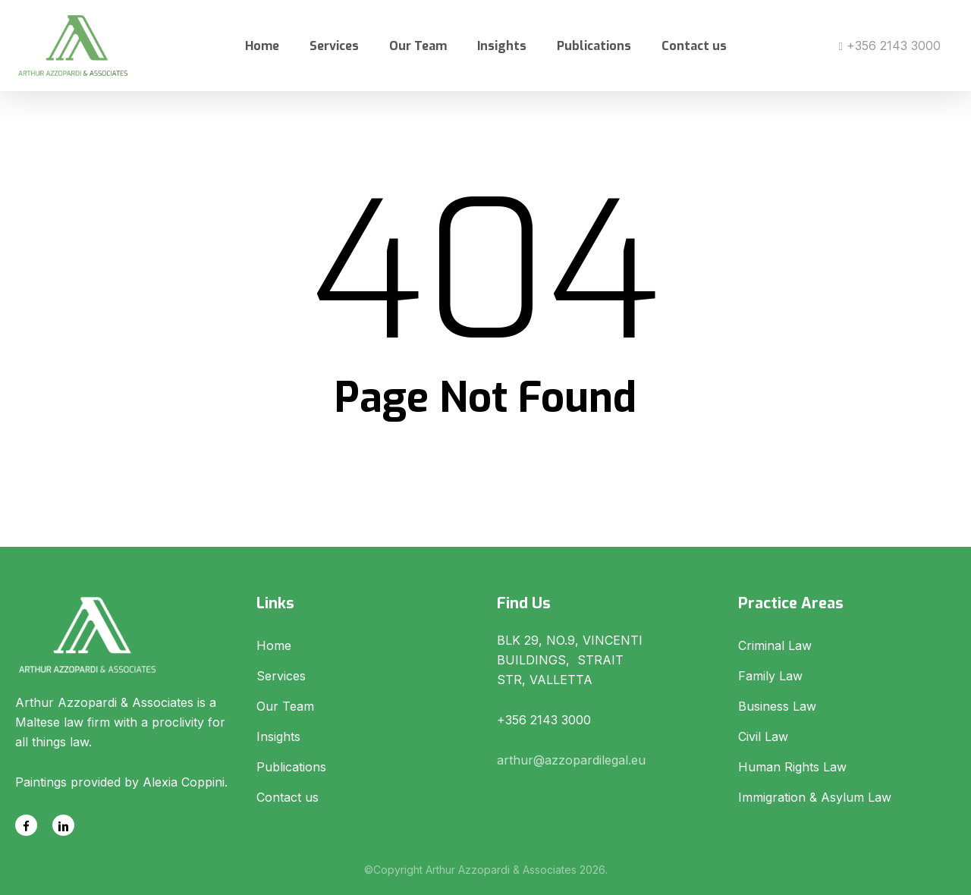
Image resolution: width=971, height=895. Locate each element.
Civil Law (763, 736)
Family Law (770, 675)
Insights (278, 736)
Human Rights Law (792, 766)
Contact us (287, 797)
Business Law (777, 706)
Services (281, 675)
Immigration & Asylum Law (814, 797)
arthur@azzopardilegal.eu (571, 760)
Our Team (285, 706)
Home (273, 645)
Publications (291, 766)
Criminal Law (775, 645)
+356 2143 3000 (890, 45)
